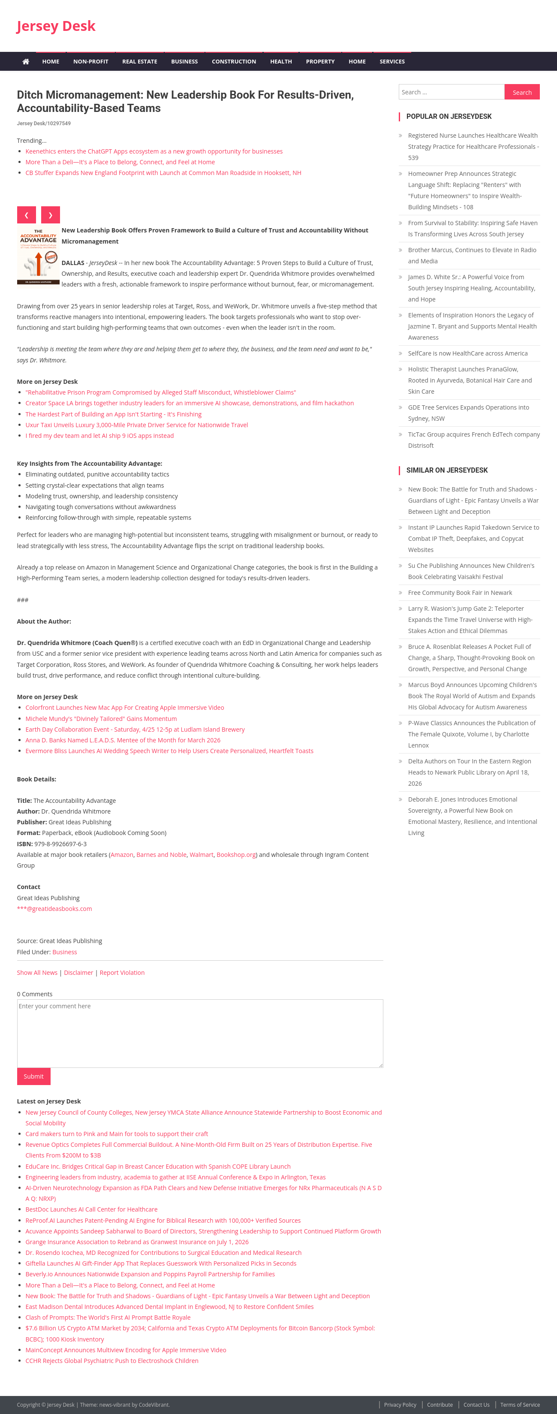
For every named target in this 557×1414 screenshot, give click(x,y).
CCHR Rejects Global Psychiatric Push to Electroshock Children (112, 1361)
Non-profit (90, 61)
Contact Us (477, 1404)
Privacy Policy (400, 1404)
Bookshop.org (236, 854)
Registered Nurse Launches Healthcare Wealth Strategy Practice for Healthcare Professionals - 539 (473, 146)
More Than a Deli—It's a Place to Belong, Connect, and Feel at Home (120, 162)
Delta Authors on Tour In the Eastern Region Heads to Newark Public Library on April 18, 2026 (469, 772)
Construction (234, 61)
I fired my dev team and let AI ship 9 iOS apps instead (100, 435)
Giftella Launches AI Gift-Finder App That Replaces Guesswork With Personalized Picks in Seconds (161, 1263)
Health (281, 61)
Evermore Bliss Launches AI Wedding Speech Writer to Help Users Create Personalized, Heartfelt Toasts (170, 751)
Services (392, 61)
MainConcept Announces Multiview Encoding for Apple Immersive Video (126, 1350)
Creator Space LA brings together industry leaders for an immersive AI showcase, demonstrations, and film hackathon (190, 403)
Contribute (440, 1404)
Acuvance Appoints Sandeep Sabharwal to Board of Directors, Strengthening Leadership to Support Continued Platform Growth (204, 1231)
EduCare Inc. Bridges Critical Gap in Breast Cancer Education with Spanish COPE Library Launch (158, 1166)
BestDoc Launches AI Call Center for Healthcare (92, 1209)
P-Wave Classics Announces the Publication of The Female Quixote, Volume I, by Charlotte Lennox (472, 734)
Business (184, 61)
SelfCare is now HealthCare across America (468, 353)
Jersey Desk (56, 25)
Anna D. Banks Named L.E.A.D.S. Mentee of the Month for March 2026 (123, 740)
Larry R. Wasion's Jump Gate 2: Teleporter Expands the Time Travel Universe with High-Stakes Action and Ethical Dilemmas (470, 619)
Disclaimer (78, 972)
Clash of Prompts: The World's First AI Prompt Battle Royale (108, 1317)
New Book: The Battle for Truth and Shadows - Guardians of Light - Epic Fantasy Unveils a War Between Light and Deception (198, 1296)
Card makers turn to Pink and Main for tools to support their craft (117, 1134)
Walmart (202, 854)
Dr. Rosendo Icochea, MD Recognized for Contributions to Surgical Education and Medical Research (164, 1252)
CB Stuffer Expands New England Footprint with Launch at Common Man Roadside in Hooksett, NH (164, 173)
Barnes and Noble (161, 854)
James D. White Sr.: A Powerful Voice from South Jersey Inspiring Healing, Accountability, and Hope (472, 288)
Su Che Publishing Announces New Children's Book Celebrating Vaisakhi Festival (471, 571)
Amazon (122, 854)
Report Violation (122, 972)
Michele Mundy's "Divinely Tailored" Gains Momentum (101, 719)
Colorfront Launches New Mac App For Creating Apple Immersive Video (125, 707)
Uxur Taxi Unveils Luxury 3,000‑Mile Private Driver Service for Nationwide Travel (137, 425)
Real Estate (139, 61)
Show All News (37, 972)
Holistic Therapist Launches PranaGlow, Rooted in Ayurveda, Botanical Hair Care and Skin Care (470, 380)
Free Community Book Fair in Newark (460, 592)
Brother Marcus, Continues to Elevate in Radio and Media (472, 255)
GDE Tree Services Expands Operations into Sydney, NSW (468, 412)
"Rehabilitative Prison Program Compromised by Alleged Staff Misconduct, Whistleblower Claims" (161, 392)
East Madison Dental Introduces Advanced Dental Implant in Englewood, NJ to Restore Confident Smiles (170, 1306)
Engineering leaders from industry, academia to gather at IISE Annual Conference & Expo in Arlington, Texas (176, 1177)
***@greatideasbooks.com (54, 908)
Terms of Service (520, 1404)
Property (320, 61)
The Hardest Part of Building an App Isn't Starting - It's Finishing (114, 414)
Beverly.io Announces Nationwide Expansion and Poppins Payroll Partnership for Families (150, 1274)
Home (51, 61)
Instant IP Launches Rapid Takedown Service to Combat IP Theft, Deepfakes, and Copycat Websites (473, 538)
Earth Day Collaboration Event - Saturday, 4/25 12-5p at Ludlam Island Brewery (135, 729)
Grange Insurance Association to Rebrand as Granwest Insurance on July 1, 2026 (137, 1242)
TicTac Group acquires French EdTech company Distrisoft (474, 439)
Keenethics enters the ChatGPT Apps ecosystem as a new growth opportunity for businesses (154, 151)
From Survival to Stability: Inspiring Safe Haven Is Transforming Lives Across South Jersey (473, 228)
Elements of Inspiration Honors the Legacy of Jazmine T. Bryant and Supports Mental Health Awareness (472, 326)
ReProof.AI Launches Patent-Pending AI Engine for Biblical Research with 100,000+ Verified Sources (163, 1220)
